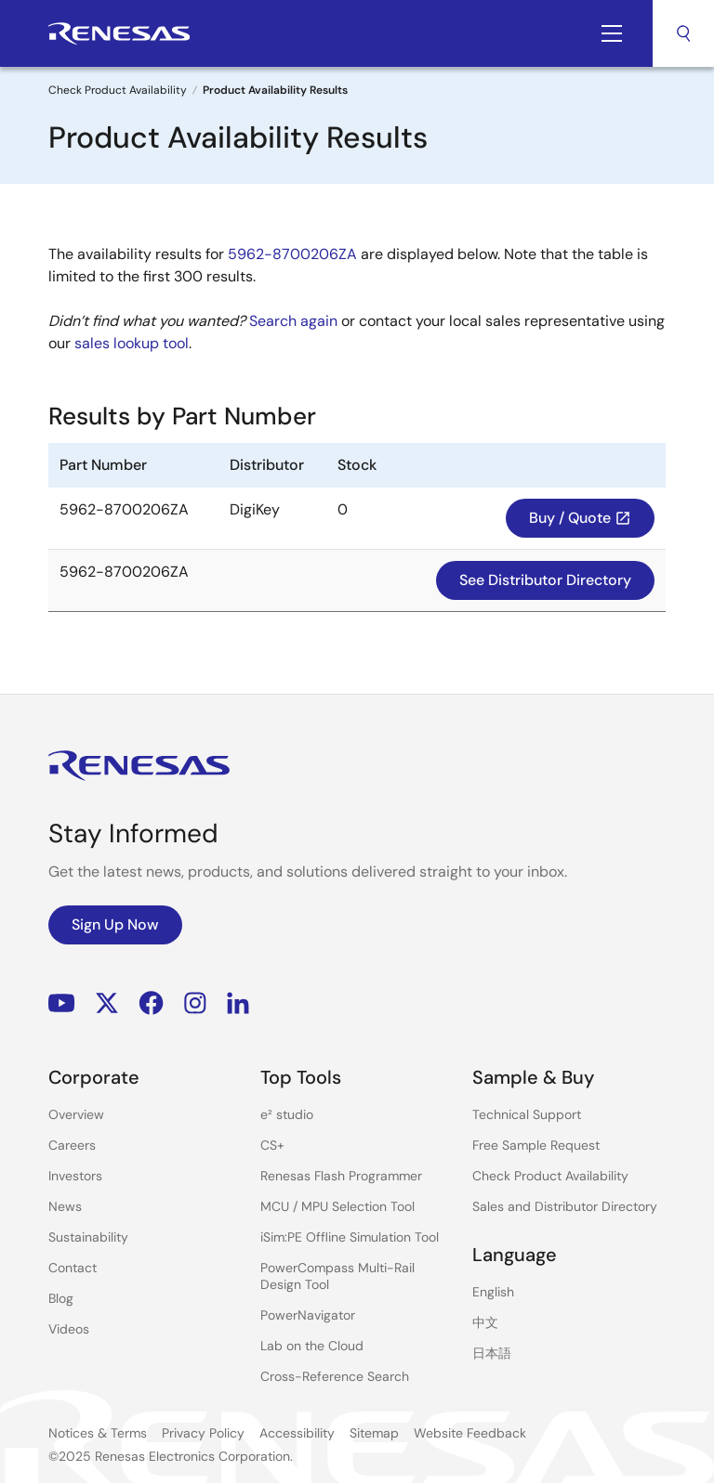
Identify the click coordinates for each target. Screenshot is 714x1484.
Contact (72, 1267)
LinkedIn (238, 1003)
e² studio (286, 1114)
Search (683, 33)
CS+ (272, 1145)
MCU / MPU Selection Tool (337, 1206)
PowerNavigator (307, 1315)
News (65, 1206)
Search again (293, 321)
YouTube (61, 1003)
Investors (75, 1175)
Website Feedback (470, 1433)
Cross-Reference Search (334, 1376)
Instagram (195, 1003)
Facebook (151, 1003)
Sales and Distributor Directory (564, 1206)
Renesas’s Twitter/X (107, 1003)
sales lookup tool (131, 343)
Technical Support (526, 1114)
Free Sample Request (536, 1145)
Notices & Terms (97, 1433)
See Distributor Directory (545, 580)
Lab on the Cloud (312, 1345)
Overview (76, 1114)
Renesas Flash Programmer (341, 1175)
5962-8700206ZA (292, 254)
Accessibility (297, 1433)
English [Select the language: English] (493, 1291)
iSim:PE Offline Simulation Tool (349, 1237)
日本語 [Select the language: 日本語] (491, 1353)
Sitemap (374, 1433)
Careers (72, 1145)
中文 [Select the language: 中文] (485, 1322)
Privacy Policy (203, 1433)
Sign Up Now (115, 924)
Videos (68, 1329)
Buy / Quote (580, 517)
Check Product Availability (117, 90)
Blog (60, 1298)
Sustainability (88, 1237)
